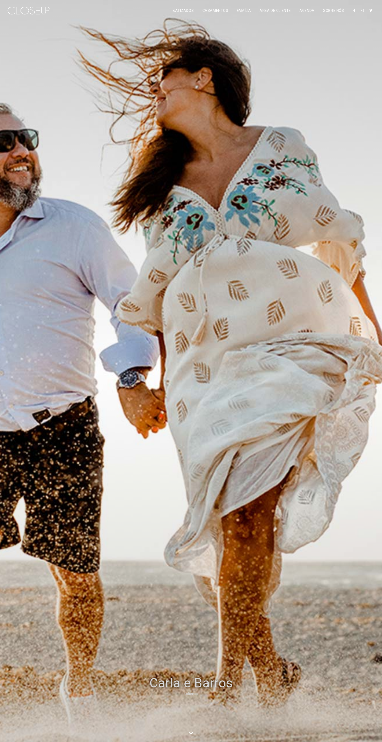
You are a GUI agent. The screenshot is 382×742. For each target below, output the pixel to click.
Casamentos (215, 10)
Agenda (306, 10)
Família (244, 10)
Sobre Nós (333, 10)
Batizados (183, 10)
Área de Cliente (275, 10)
